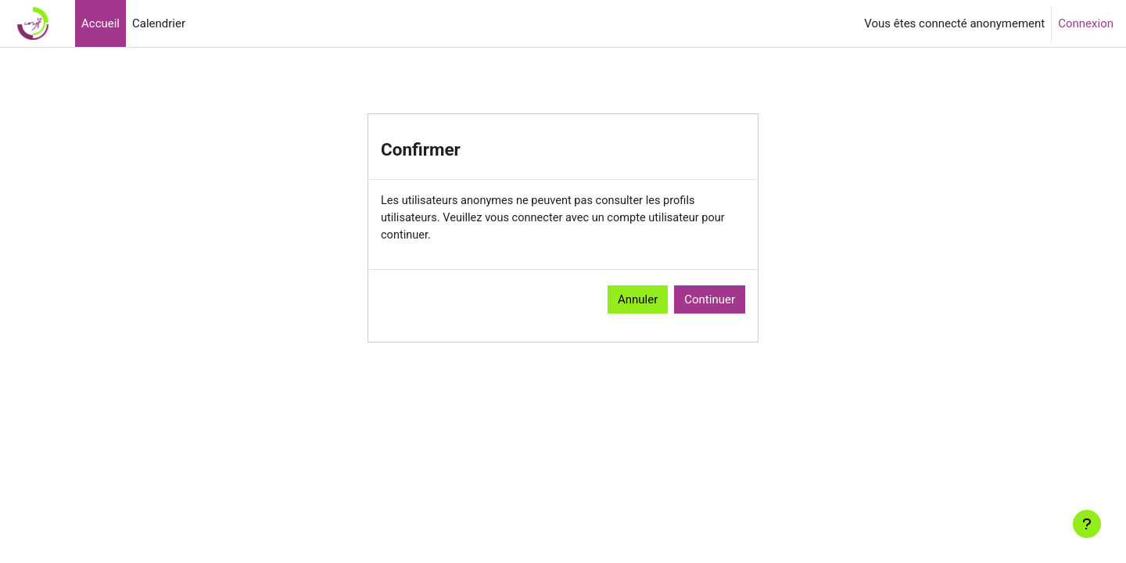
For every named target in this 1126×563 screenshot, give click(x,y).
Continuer (709, 301)
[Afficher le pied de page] (1087, 524)
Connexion (1085, 23)
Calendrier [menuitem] (158, 23)
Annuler (638, 301)
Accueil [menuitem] (100, 23)
